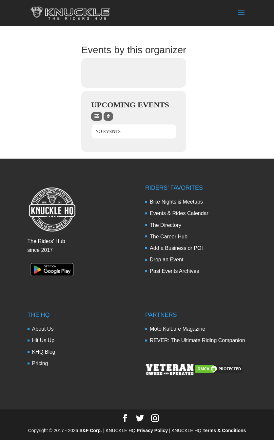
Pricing (40, 363)
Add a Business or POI (176, 248)
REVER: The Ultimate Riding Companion (197, 340)
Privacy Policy (152, 430)
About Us (43, 329)
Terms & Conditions (224, 430)
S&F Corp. (90, 430)
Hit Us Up (43, 340)
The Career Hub (168, 236)
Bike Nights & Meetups (176, 202)
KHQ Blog (43, 352)
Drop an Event (166, 259)
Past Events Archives (174, 271)
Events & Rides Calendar (179, 213)
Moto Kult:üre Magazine (177, 329)
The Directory (165, 225)
